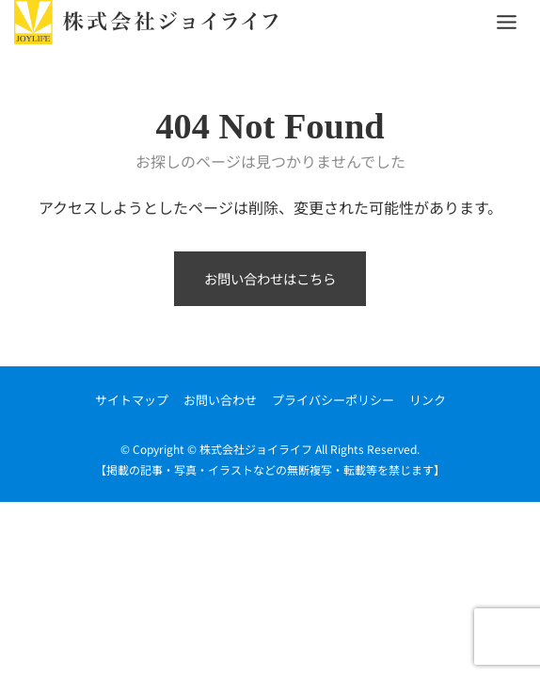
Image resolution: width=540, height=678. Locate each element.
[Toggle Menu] (506, 22)
